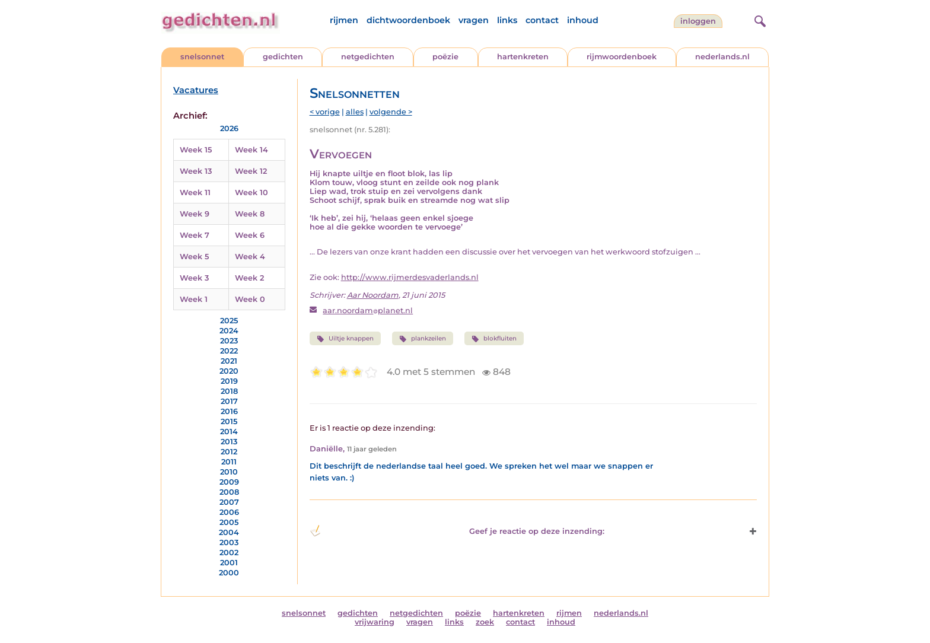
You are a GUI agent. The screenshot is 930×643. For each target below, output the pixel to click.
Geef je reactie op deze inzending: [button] (457, 530)
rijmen (344, 20)
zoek (485, 621)
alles (355, 111)
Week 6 (250, 235)
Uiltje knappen (345, 339)
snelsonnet (202, 56)
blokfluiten (494, 339)
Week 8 (250, 213)
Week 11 (195, 192)
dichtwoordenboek (408, 20)
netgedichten (367, 56)
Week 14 (251, 149)
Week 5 (194, 256)
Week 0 (250, 299)
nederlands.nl (722, 56)
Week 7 (194, 235)
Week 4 (250, 256)
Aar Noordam (373, 295)
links (507, 20)
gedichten (283, 56)
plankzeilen (422, 339)
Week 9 (194, 213)
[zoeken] (759, 20)
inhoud (582, 20)
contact (542, 20)
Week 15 (196, 149)
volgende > (391, 111)
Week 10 (251, 192)
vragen (473, 20)
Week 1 (194, 299)
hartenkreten (523, 56)
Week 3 (194, 277)
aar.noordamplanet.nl (368, 310)
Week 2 (249, 277)
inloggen (698, 21)
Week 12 (251, 171)
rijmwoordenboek (622, 56)
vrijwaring (374, 621)
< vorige (325, 111)
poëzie (445, 56)
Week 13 (196, 171)
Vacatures (195, 90)
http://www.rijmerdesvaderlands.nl (410, 277)
